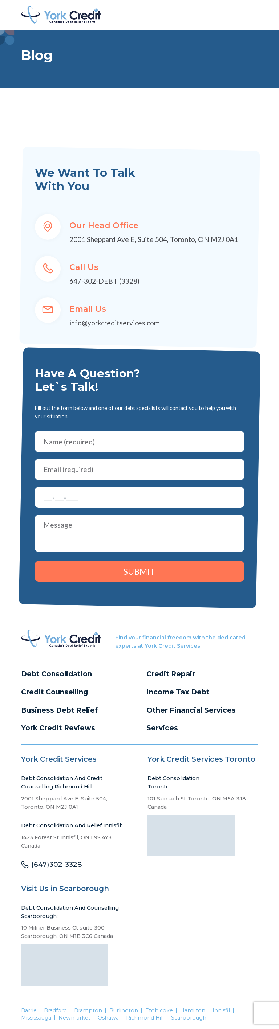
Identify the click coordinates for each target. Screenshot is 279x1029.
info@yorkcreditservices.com (114, 323)
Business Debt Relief (59, 710)
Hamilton (193, 1010)
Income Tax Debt (178, 692)
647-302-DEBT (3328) (104, 281)
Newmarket (74, 1018)
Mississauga (36, 1018)
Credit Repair (170, 674)
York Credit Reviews (58, 728)
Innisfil (221, 1010)
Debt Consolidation (57, 674)
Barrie (29, 1010)
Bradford (55, 1010)
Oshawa (108, 1018)
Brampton (88, 1010)
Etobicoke (159, 1010)
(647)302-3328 (56, 865)
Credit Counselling (55, 692)
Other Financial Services (191, 710)
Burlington (123, 1010)
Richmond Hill (145, 1018)
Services (162, 728)
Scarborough (189, 1018)
